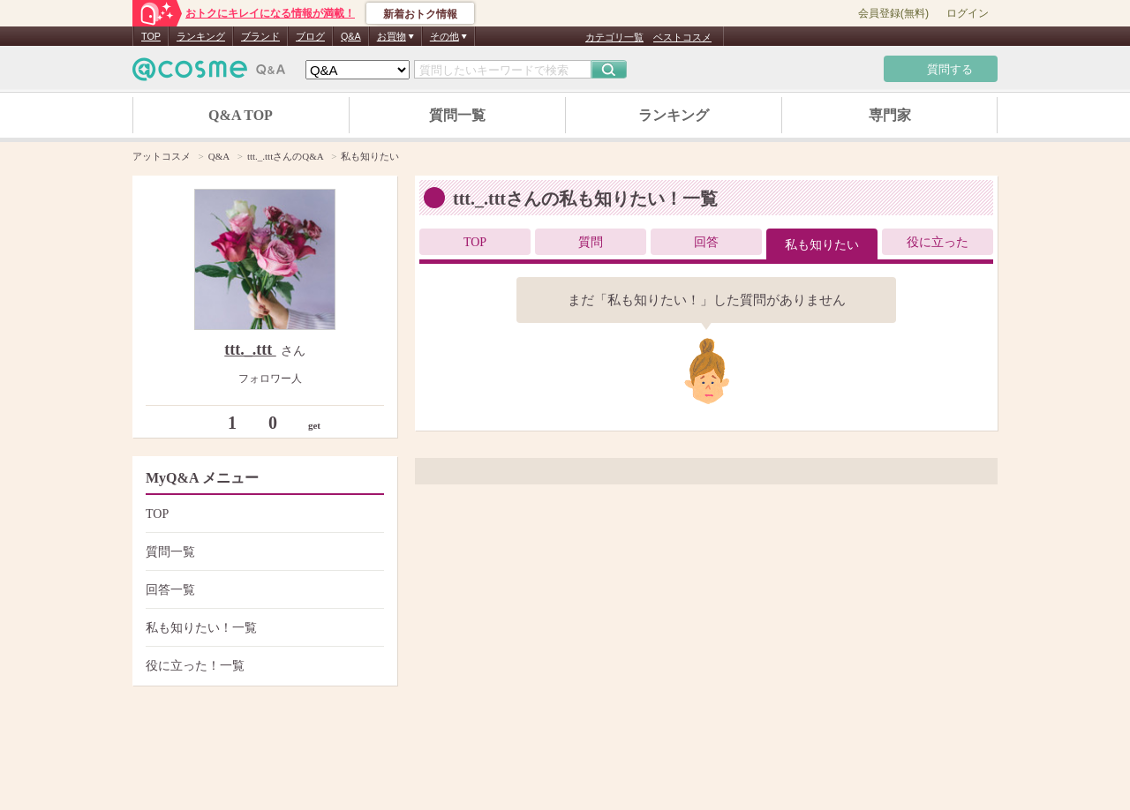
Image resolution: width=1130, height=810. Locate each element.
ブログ (310, 36)
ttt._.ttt (249, 349)
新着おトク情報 (420, 14)
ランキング (201, 36)
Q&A (351, 36)
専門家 (890, 115)
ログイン (967, 13)
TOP (151, 36)
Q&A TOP (240, 115)
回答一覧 (263, 589)
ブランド (260, 36)
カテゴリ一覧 (614, 37)
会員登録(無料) (893, 13)
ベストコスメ (682, 37)
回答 (706, 242)
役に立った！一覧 (263, 665)
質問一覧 (457, 115)
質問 (590, 242)
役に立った (937, 242)
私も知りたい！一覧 (263, 627)
